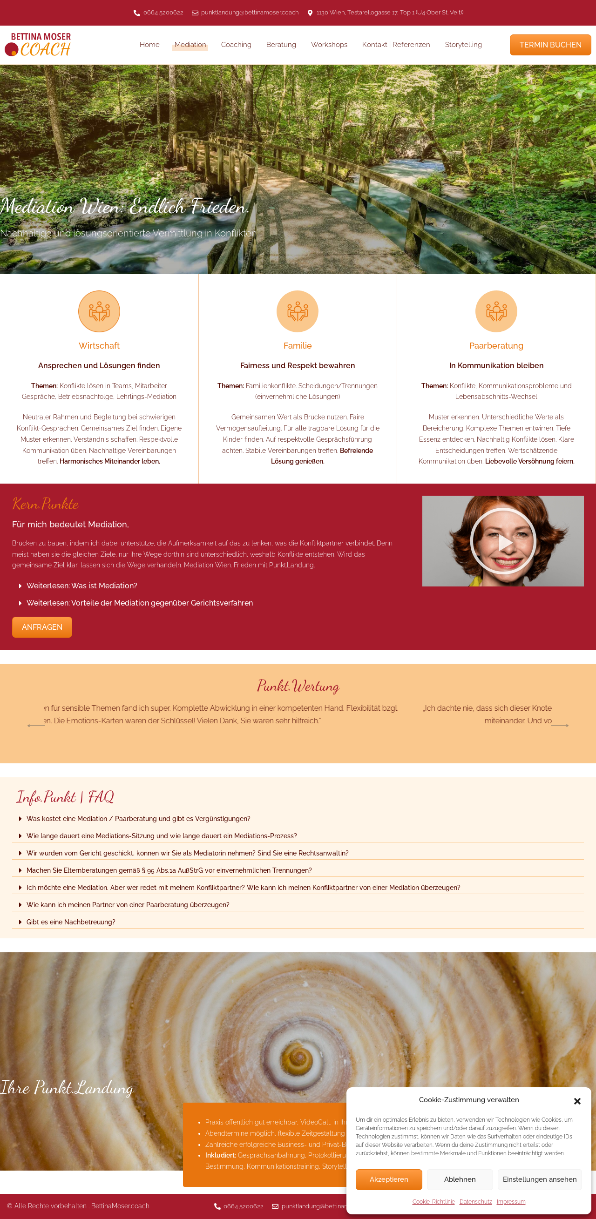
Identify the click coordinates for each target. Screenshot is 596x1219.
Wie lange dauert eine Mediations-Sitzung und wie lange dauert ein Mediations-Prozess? (162, 836)
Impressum (511, 1202)
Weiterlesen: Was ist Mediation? (82, 585)
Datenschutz (476, 1202)
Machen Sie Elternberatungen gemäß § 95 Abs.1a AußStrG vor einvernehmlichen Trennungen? (169, 870)
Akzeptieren (389, 1179)
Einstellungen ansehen (540, 1179)
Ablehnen (460, 1179)
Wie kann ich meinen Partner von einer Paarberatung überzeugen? (128, 905)
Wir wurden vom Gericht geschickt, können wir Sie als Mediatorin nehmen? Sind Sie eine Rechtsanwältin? (188, 853)
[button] (577, 1100)
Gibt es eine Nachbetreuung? (71, 922)
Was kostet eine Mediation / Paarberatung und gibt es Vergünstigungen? (139, 818)
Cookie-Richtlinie (434, 1202)
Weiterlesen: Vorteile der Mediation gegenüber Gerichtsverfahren (140, 603)
